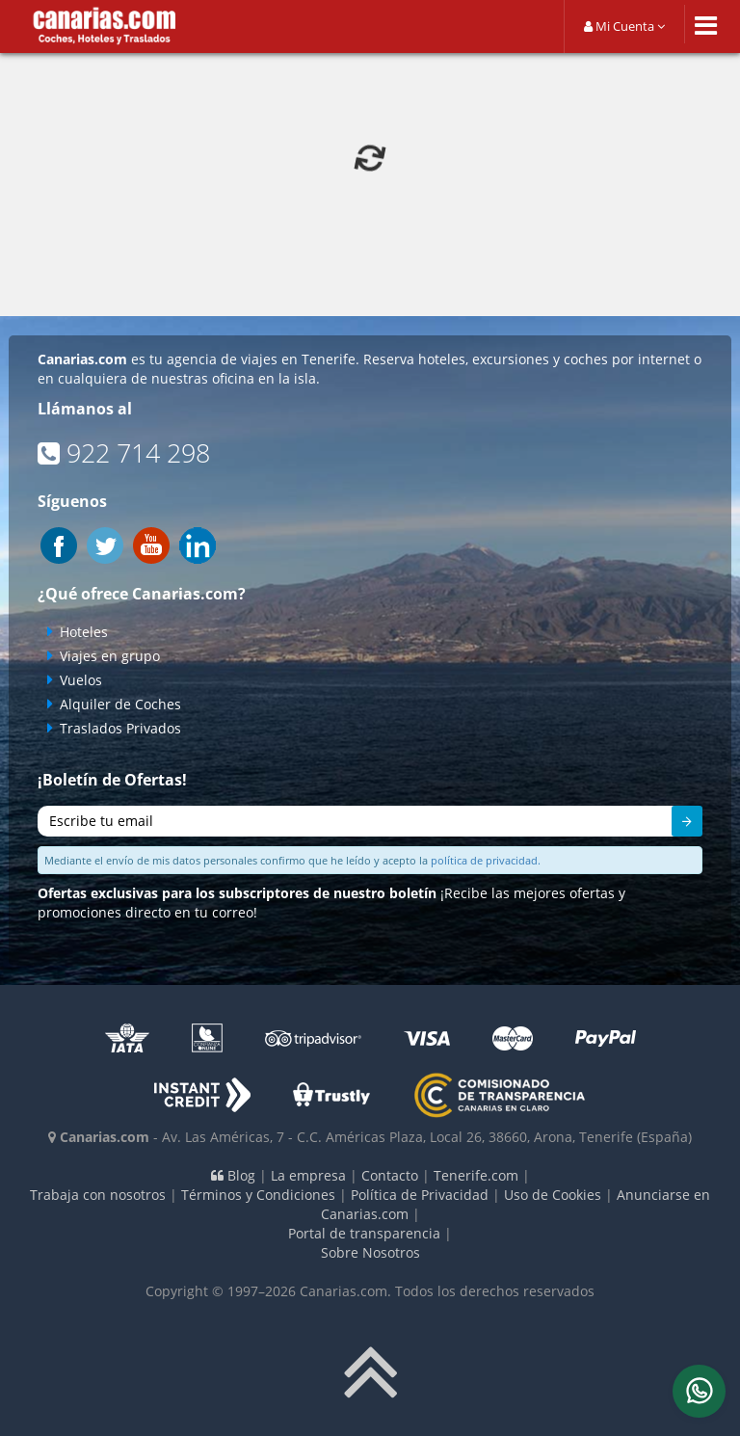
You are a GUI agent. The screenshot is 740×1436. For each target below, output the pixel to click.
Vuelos (81, 680)
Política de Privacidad (420, 1194)
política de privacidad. (486, 860)
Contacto (389, 1175)
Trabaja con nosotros (98, 1194)
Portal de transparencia (364, 1233)
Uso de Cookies (552, 1194)
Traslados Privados (120, 728)
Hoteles (84, 632)
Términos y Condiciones (258, 1194)
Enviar (676, 824)
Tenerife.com (476, 1175)
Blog (233, 1175)
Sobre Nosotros (370, 1252)
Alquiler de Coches (120, 704)
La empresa (308, 1175)
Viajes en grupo (110, 656)
